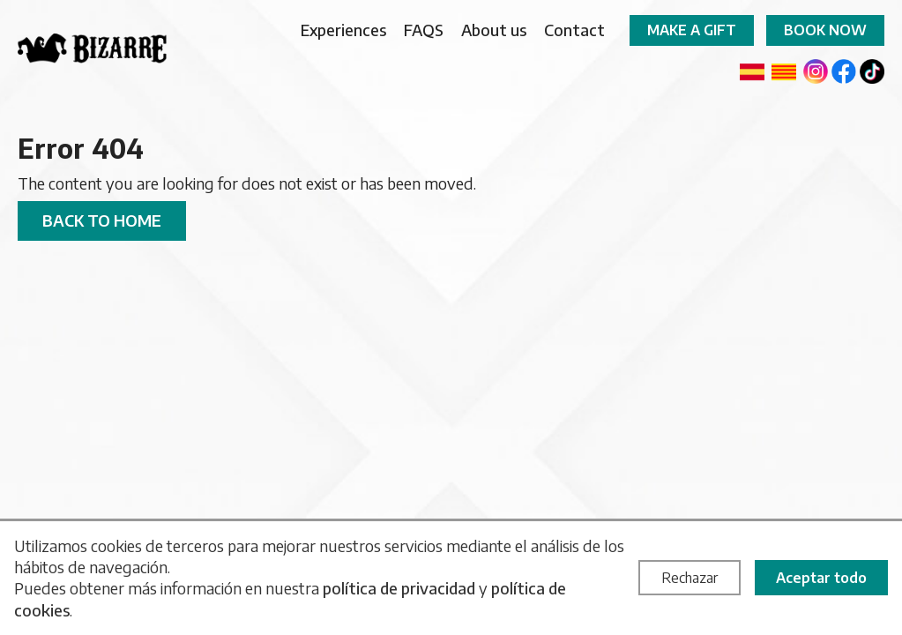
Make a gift (691, 30)
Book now (825, 30)
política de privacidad (399, 588)
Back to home (101, 220)
